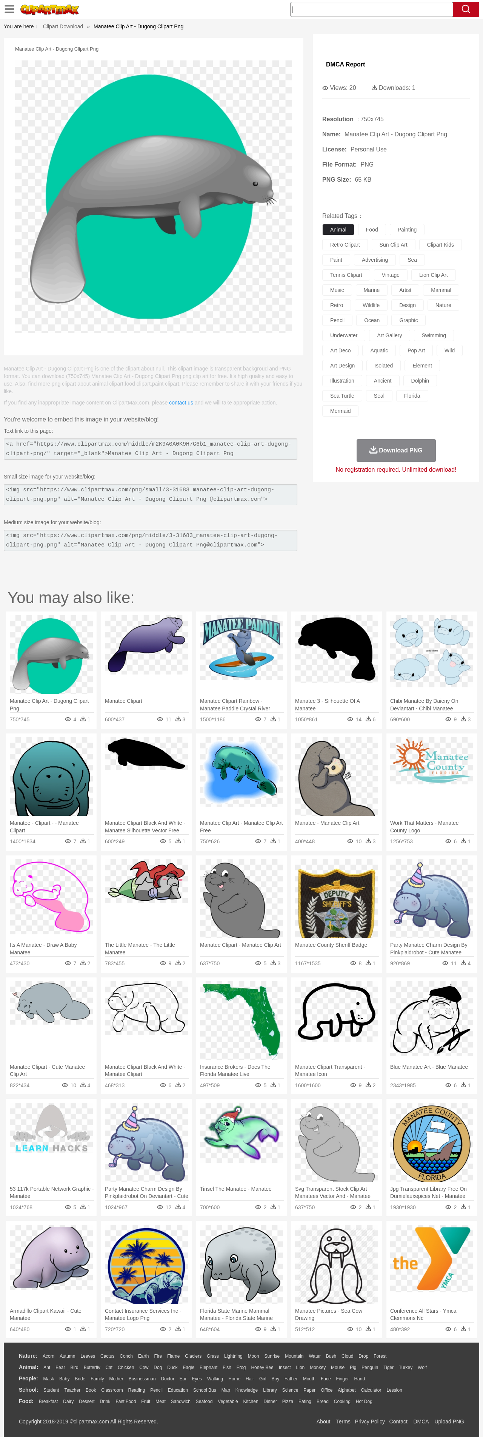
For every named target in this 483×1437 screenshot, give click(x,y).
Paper (309, 1390)
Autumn (67, 1356)
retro (336, 305)
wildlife (371, 305)
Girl (262, 1378)
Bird (74, 1367)
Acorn (48, 1356)
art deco (340, 350)
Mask (48, 1378)
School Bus (204, 1390)
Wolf (422, 1367)
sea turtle (342, 396)
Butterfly (92, 1367)
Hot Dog (364, 1401)
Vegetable (228, 1401)
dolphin (420, 381)
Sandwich (181, 1401)
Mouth (309, 1378)
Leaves (87, 1356)
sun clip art (394, 245)
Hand (359, 1378)
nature (443, 305)
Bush (331, 1356)
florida (412, 396)
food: (26, 1401)
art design (342, 366)
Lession (394, 1390)
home (234, 1378)
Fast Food (125, 1401)
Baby (64, 1378)
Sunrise (272, 1356)
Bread (323, 1401)
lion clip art (433, 275)
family (97, 1378)
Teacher (73, 1390)
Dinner (270, 1401)
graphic (408, 320)
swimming (434, 335)
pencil (337, 320)
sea (412, 260)
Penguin (369, 1367)
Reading (136, 1390)
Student (51, 1390)
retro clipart (345, 245)
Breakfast (48, 1401)
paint (336, 260)
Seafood (204, 1401)
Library (270, 1390)
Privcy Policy (370, 1421)
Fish (227, 1367)
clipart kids (440, 245)
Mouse (338, 1367)
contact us (181, 403)
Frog (241, 1367)
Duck (172, 1367)
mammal (441, 290)
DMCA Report (345, 64)
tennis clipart (346, 275)
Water (315, 1356)
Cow (143, 1367)
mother (116, 1378)
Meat (160, 1401)
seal (379, 396)
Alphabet (346, 1390)
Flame (173, 1356)
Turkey (405, 1367)
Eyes (197, 1378)
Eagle (188, 1367)
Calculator (371, 1390)
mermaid (340, 411)
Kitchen (250, 1401)
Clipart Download (63, 26)
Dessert (86, 1401)
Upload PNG (449, 1421)
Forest (380, 1356)
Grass (213, 1356)
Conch (126, 1356)
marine (372, 290)
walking (215, 1378)
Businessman (142, 1378)
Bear (60, 1367)
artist (405, 290)
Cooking (342, 1401)
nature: (28, 1356)
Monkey (318, 1367)
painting (407, 230)
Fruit (145, 1401)
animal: (28, 1367)
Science (290, 1390)
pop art (416, 350)
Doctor (167, 1378)
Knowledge (246, 1390)
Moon (253, 1356)
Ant (46, 1367)
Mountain (294, 1356)
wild (450, 350)
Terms (343, 1421)
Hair (250, 1378)
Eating (304, 1401)
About (324, 1421)
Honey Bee (262, 1367)
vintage (391, 275)
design (407, 305)
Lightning (233, 1356)
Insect (285, 1367)
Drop (363, 1356)
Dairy (68, 1401)
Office (326, 1390)
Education (178, 1390)
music (337, 290)
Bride (80, 1378)
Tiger (388, 1367)
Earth (143, 1356)
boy (276, 1378)
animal (338, 230)
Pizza (287, 1401)
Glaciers (193, 1356)
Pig (353, 1367)
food (372, 230)
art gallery (389, 335)
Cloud (347, 1356)
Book (91, 1390)
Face (326, 1378)
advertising (375, 260)
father (291, 1378)
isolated (383, 366)
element (422, 366)
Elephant (208, 1367)
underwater (343, 335)
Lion (300, 1367)
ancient (383, 381)
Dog (158, 1367)
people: (28, 1378)
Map (226, 1390)
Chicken (126, 1367)
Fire (158, 1356)
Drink (105, 1401)
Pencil (156, 1390)
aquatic (379, 350)
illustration (342, 381)
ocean (372, 320)
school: (28, 1390)
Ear (183, 1378)
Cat (109, 1367)
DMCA (420, 1421)
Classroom (112, 1390)
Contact (398, 1421)
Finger (342, 1378)
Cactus (107, 1356)
